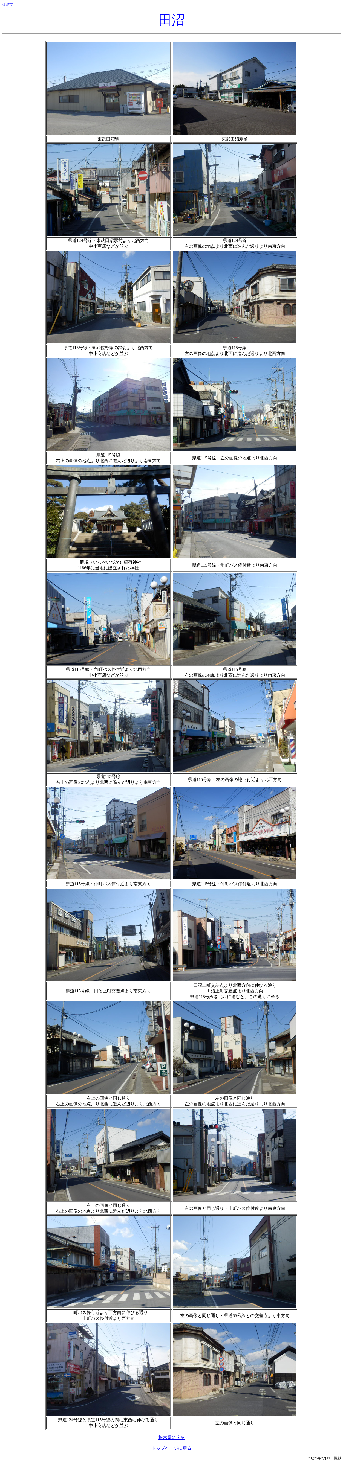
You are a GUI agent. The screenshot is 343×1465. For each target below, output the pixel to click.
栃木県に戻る (171, 1437)
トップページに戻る (171, 1448)
